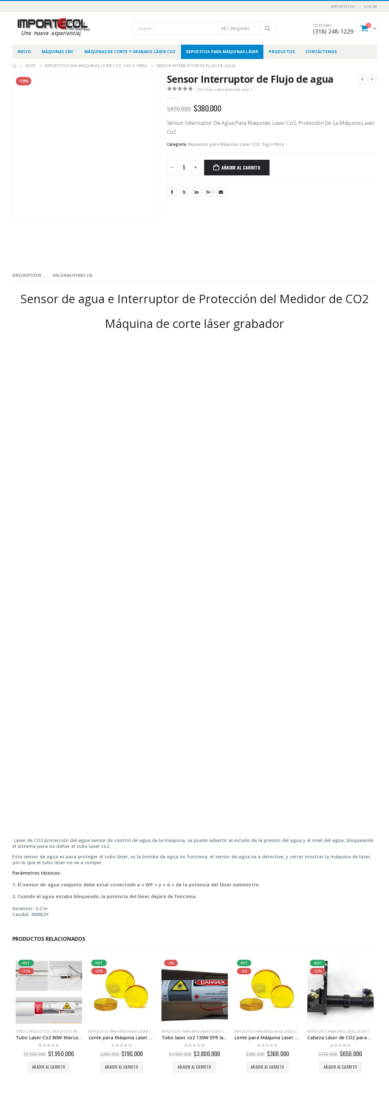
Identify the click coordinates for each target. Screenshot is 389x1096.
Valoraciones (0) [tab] (72, 275)
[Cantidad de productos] (184, 167)
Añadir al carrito (240, 167)
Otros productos (33, 1031)
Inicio (24, 51)
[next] (372, 79)
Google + (208, 192)
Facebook (172, 192)
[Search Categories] (239, 28)
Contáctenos (321, 51)
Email (221, 192)
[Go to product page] (49, 990)
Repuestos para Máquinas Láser (222, 51)
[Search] (267, 28)
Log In (370, 6)
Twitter (184, 192)
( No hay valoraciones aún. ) (224, 89)
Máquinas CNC (58, 51)
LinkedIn (196, 192)
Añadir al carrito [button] (48, 1067)
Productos (282, 51)
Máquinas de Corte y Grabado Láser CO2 (129, 51)
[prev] (362, 79)
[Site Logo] (53, 27)
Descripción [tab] (26, 275)
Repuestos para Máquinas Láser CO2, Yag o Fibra (236, 144)
